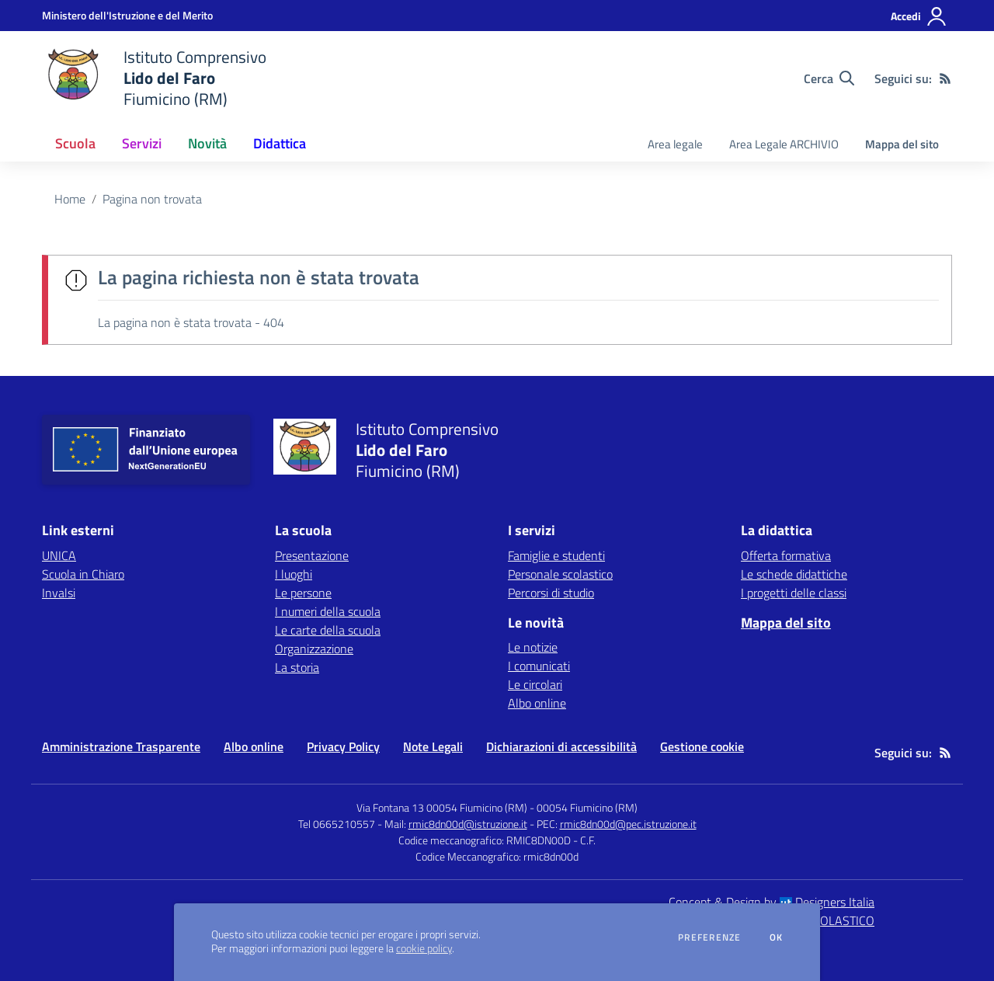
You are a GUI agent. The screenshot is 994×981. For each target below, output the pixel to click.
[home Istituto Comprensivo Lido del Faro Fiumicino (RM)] (154, 78)
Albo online (537, 703)
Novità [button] (207, 143)
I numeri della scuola (328, 611)
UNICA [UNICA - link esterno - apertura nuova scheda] (59, 555)
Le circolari (535, 684)
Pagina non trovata (152, 199)
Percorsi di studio (551, 592)
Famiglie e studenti (556, 555)
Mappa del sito (902, 144)
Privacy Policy (343, 746)
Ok (777, 937)
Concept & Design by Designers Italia (771, 901)
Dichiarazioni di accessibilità (561, 746)
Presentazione (312, 555)
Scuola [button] (75, 143)
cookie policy (424, 948)
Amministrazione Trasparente (121, 746)
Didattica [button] (279, 143)
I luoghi (293, 574)
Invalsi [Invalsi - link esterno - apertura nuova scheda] (58, 592)
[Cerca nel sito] (829, 78)
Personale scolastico (560, 574)
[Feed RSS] (945, 78)
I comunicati (539, 665)
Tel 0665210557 (336, 824)
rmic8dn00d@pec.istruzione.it (628, 824)
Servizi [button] (142, 143)
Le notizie (533, 647)
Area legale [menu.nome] (675, 144)
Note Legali (433, 746)
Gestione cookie (702, 746)
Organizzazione (314, 648)
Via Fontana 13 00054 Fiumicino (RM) (441, 807)
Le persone (303, 592)
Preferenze (709, 937)
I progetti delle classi (793, 592)
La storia (297, 667)
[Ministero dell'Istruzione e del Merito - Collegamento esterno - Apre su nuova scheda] (127, 15)
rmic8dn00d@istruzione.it (467, 824)
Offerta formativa (786, 555)
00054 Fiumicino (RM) (587, 807)
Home (69, 199)
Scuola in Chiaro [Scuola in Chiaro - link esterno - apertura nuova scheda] (83, 574)
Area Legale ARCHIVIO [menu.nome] (784, 144)
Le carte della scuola (328, 630)
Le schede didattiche (794, 574)
